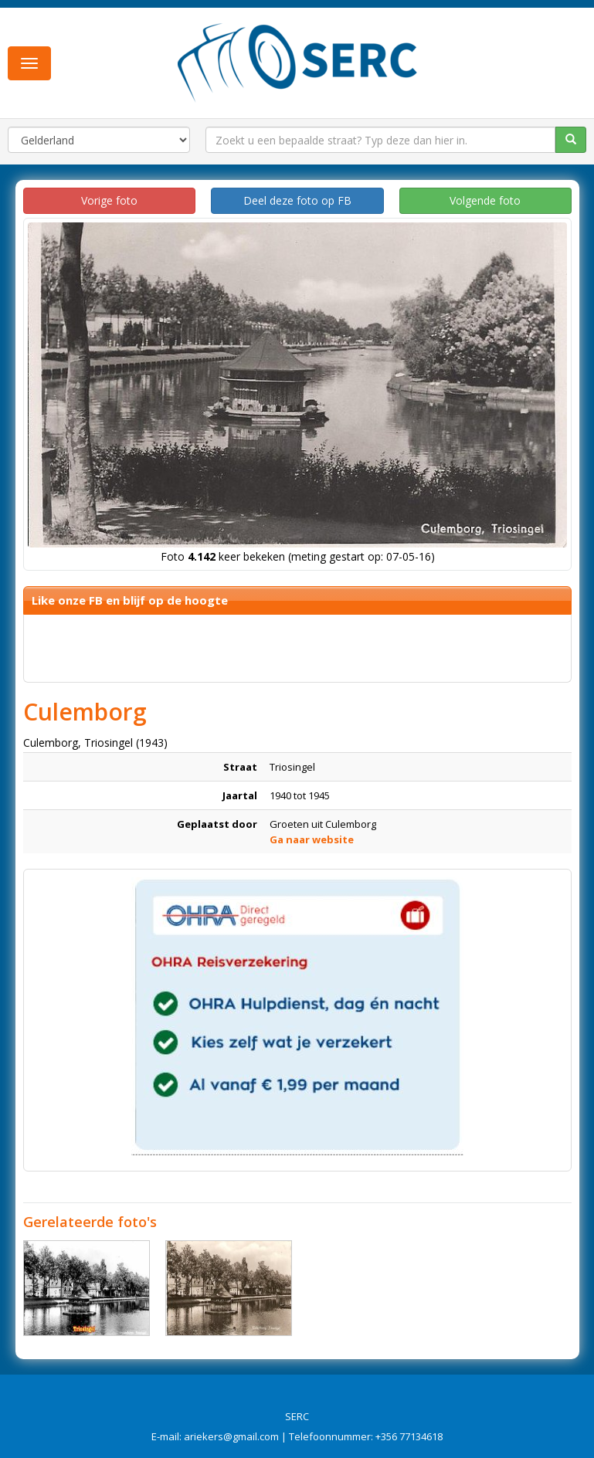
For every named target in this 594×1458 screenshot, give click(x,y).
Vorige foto (109, 200)
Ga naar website (312, 839)
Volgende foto (485, 200)
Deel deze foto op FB (297, 200)
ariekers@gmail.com (231, 1436)
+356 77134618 (409, 1436)
